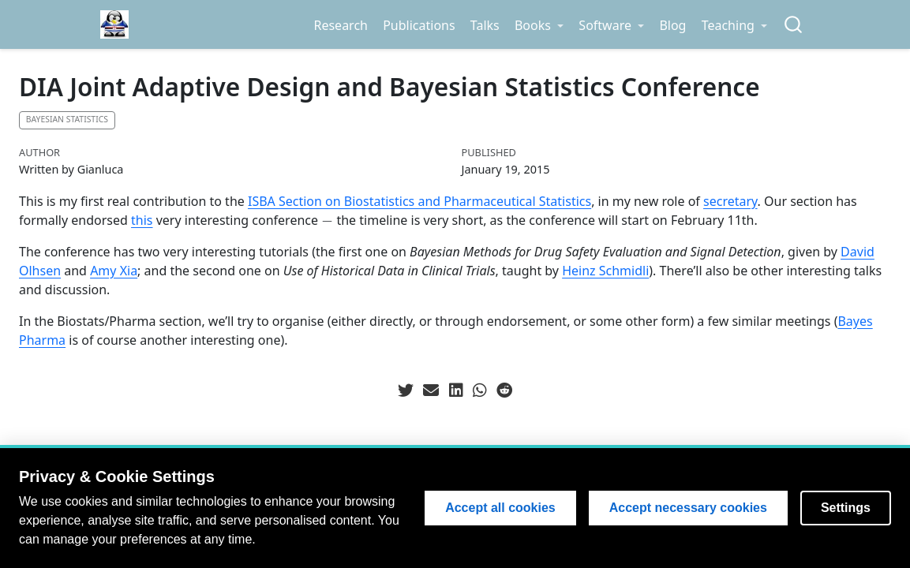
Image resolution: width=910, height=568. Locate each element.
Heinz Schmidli (605, 270)
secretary (730, 201)
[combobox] (794, 24)
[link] (539, 25)
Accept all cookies (500, 507)
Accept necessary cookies (688, 507)
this (141, 220)
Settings (846, 507)
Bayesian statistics (67, 119)
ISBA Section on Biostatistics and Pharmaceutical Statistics (419, 201)
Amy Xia (113, 270)
